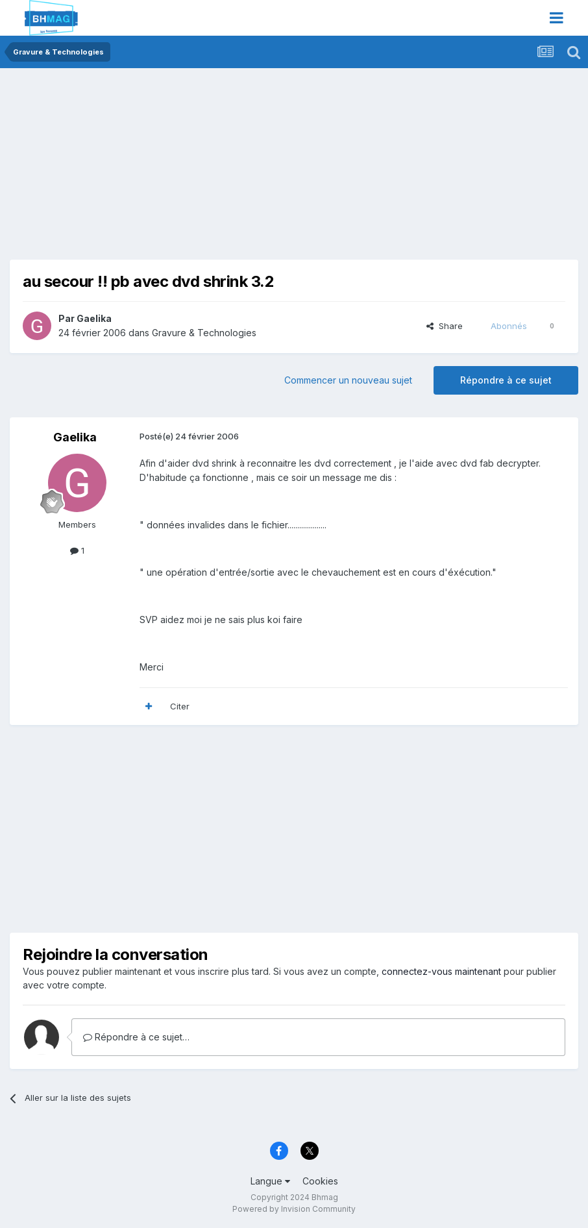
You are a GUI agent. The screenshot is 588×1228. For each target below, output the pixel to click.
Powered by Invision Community (294, 1209)
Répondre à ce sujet (506, 380)
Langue (270, 1180)
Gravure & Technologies (204, 332)
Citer (180, 706)
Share (444, 326)
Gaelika (94, 318)
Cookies (320, 1180)
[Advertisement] (161, 169)
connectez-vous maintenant (441, 971)
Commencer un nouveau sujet (348, 380)
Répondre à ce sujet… (136, 1036)
